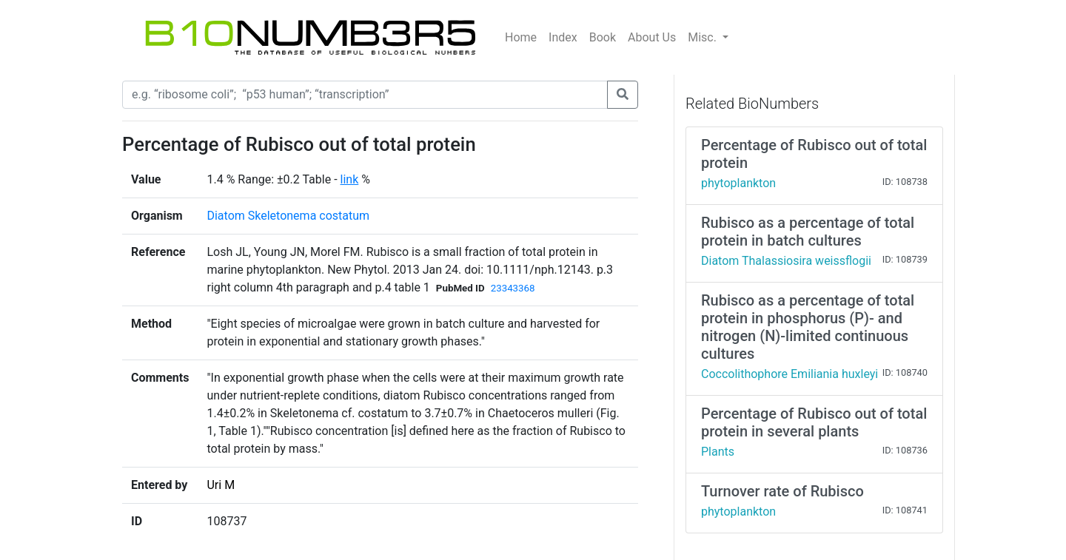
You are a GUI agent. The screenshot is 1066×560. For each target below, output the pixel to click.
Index (563, 37)
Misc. (704, 37)
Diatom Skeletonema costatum (288, 216)
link (350, 179)
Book (602, 37)
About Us (652, 37)
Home (521, 37)
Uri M (221, 485)
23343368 (513, 288)
